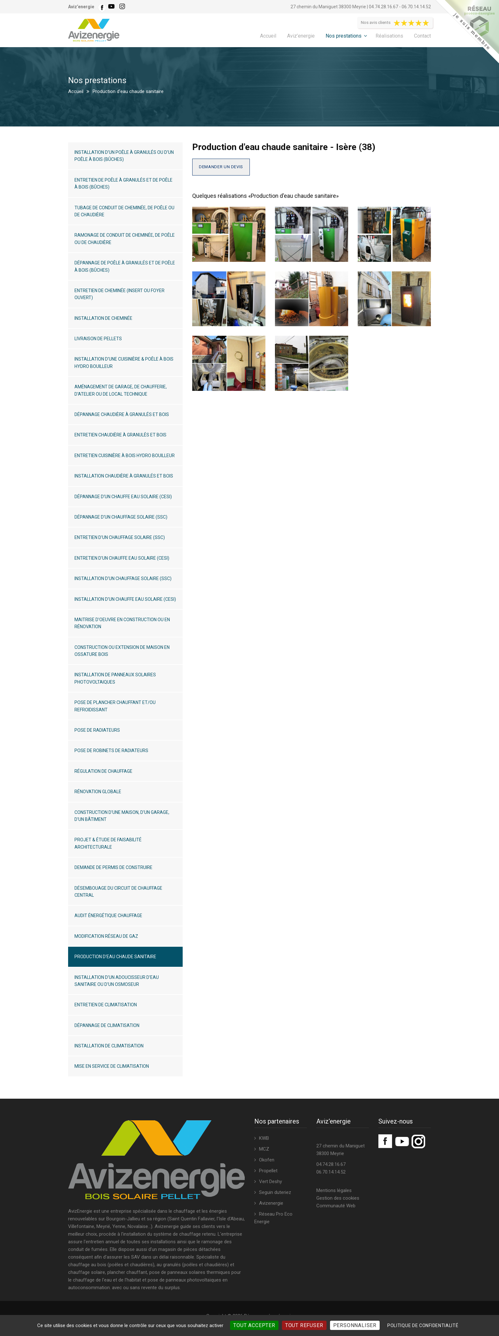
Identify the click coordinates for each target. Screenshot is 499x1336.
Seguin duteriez (275, 1192)
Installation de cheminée (103, 318)
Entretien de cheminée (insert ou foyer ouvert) (119, 294)
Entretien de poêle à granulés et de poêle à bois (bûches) (123, 183)
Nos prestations (344, 36)
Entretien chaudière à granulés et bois (120, 434)
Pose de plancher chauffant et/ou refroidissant (115, 706)
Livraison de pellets (98, 338)
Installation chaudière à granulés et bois (123, 475)
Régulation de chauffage (103, 771)
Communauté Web (335, 1206)
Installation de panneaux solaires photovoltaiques (115, 678)
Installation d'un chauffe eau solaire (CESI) (125, 599)
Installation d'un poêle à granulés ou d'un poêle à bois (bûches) (124, 156)
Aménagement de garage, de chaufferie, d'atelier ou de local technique (120, 390)
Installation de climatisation (109, 1045)
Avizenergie (271, 1203)
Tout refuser (304, 1325)
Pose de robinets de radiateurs (111, 750)
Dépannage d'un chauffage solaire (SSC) (120, 517)
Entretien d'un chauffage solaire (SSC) (119, 537)
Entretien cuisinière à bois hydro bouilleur (124, 455)
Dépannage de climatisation (106, 1025)
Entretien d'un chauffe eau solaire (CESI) (121, 558)
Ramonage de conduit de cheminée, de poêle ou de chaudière (124, 239)
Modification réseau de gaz (106, 936)
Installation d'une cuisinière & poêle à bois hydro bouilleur (123, 362)
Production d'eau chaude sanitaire (115, 956)
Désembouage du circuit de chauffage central (118, 892)
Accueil (268, 36)
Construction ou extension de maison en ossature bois (122, 651)
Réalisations (389, 36)
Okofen (266, 1160)
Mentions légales (334, 1190)
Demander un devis (221, 166)
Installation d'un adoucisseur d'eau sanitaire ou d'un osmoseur (116, 981)
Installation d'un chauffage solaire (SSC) (123, 578)
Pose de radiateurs (97, 730)
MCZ (264, 1149)
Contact (422, 36)
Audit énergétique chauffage (108, 915)
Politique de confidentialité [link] (423, 1325)
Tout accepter (254, 1325)
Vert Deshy (270, 1181)
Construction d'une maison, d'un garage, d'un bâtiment (121, 816)
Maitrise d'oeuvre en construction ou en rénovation (122, 623)
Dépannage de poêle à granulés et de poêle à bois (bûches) (124, 266)
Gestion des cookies (337, 1198)
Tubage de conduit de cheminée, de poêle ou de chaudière (124, 211)
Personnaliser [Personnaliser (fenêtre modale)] (354, 1325)
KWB (264, 1138)
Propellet (268, 1171)
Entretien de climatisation (105, 1004)
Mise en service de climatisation (111, 1066)
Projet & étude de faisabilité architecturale (108, 843)
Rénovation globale (97, 791)
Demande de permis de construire (113, 867)
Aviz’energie (301, 36)
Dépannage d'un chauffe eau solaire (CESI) (123, 496)
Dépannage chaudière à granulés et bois (121, 414)
